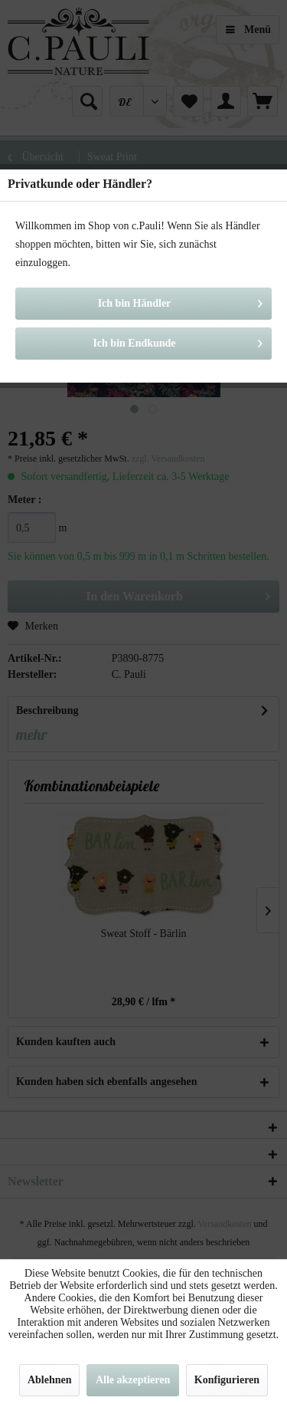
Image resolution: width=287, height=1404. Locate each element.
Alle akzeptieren (133, 1380)
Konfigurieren (226, 1380)
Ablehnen (50, 1380)
